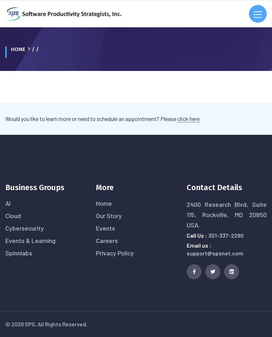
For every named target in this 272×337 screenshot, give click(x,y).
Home (18, 49)
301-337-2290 (226, 235)
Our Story (109, 216)
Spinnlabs (18, 253)
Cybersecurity (24, 228)
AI (8, 203)
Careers (107, 240)
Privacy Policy (115, 253)
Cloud (13, 216)
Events (105, 228)
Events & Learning (30, 240)
